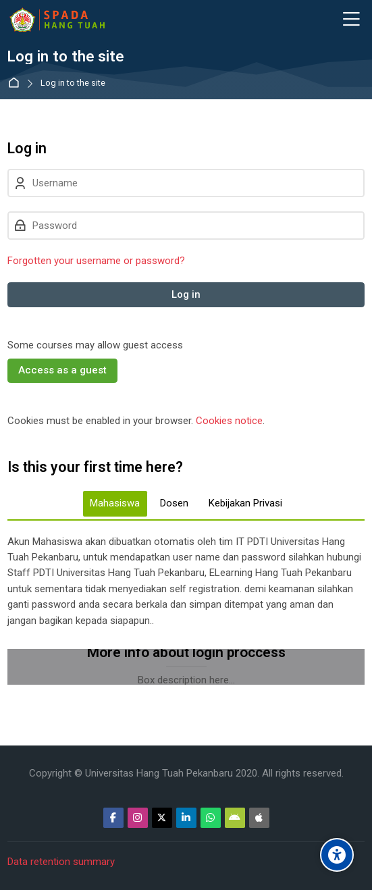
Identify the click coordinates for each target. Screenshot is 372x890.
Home (16, 83)
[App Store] (259, 818)
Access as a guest (62, 370)
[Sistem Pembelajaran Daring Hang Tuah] (56, 19)
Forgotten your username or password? (96, 261)
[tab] (115, 504)
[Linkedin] (186, 818)
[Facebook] (113, 818)
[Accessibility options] (337, 855)
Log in (186, 294)
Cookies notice (229, 421)
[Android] (235, 818)
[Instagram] (138, 818)
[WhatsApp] (211, 818)
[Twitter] (162, 818)
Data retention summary (61, 862)
